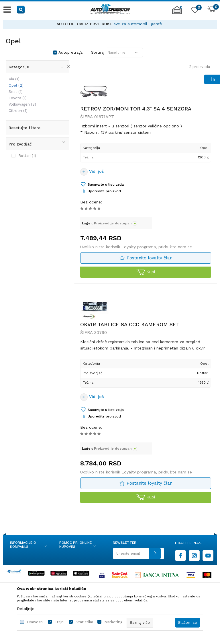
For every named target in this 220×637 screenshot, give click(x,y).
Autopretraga (70, 52)
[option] (110, 24)
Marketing (113, 622)
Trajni (59, 622)
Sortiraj (97, 52)
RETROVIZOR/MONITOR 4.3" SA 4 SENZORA (135, 109)
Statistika (84, 622)
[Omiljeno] (194, 11)
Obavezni (35, 622)
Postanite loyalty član (149, 258)
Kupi (145, 272)
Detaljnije (25, 608)
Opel (16, 85)
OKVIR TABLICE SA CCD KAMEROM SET (130, 324)
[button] (21, 9)
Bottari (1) (27, 156)
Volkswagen (22, 104)
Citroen (18, 110)
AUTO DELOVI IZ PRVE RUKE (84, 24)
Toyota (18, 98)
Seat (16, 92)
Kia (14, 79)
